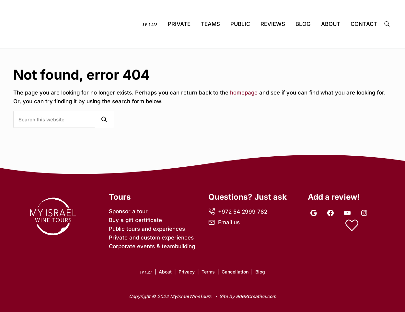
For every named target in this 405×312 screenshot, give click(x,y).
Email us (229, 222)
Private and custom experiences (151, 237)
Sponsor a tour (128, 211)
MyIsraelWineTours (191, 296)
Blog (260, 271)
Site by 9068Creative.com (247, 296)
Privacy (187, 271)
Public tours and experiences (147, 229)
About (165, 271)
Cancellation (235, 271)
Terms (208, 271)
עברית (146, 271)
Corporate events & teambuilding (152, 246)
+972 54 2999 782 (242, 211)
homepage (244, 92)
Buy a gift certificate (135, 220)
